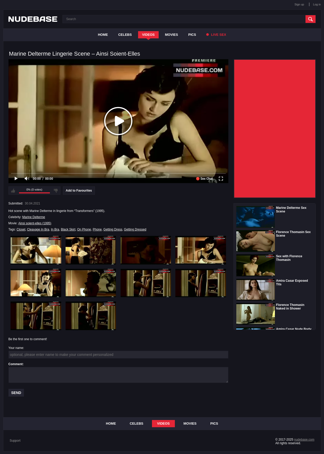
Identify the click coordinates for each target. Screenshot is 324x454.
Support (15, 440)
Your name (15, 348)
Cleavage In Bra (38, 229)
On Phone (84, 229)
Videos (148, 35)
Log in (317, 4)
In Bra (55, 229)
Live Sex (216, 35)
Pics (192, 35)
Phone (97, 229)
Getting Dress (112, 229)
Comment (15, 364)
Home (103, 35)
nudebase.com (304, 439)
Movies (171, 35)
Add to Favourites (79, 190)
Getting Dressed (135, 229)
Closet (21, 229)
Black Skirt (68, 229)
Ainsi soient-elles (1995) (34, 223)
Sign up (299, 4)
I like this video (13, 190)
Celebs (125, 35)
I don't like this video (55, 190)
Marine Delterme (33, 217)
